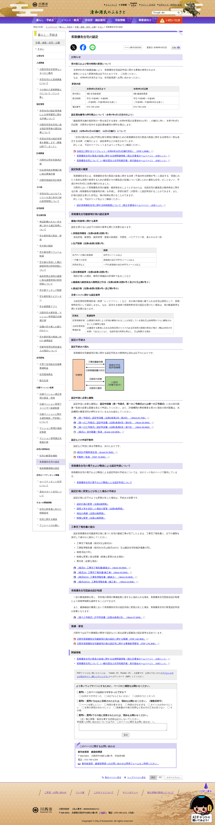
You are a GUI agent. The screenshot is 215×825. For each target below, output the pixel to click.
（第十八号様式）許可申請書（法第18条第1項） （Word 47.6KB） (111, 617)
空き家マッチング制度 (50, 290)
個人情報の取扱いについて (160, 792)
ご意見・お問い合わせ (55, 792)
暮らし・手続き (66, 27)
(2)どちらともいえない (118, 696)
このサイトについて (103, 792)
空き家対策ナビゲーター (50, 298)
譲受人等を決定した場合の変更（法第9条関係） (100, 509)
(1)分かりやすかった (92, 696)
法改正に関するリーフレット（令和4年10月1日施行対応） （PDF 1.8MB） (115, 151)
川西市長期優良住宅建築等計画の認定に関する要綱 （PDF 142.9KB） (112, 639)
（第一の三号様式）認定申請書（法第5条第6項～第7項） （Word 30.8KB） (115, 427)
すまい (101, 27)
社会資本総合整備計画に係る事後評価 (50, 172)
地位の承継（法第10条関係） (91, 513)
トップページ (51, 27)
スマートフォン (173, 777)
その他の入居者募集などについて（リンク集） (50, 93)
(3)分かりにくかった (145, 696)
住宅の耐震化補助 (48, 456)
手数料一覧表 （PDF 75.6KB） (93, 457)
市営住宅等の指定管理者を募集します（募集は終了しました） (50, 143)
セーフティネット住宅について (50, 483)
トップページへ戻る (136, 777)
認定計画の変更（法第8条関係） (93, 504)
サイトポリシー (130, 792)
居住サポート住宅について (50, 494)
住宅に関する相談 (48, 519)
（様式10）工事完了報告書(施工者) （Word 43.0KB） (104, 572)
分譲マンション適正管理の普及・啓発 (50, 396)
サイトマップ (111, 5)
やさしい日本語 (148, 5)
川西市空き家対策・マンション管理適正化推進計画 (50, 316)
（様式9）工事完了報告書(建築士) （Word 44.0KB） (104, 568)
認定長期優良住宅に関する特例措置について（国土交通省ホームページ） (121, 205)
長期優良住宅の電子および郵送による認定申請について (104, 482)
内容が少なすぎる (136, 705)
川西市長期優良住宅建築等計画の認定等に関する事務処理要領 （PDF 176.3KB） (118, 643)
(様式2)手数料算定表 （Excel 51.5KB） (97, 452)
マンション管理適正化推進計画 (50, 440)
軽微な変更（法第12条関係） (91, 518)
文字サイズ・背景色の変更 (170, 5)
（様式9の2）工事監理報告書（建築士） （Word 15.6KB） (107, 577)
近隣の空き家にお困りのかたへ (50, 329)
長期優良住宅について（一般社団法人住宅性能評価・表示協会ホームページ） (123, 160)
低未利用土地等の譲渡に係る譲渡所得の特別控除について (50, 280)
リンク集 (80, 792)
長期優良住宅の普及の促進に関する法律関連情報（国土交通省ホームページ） (123, 156)
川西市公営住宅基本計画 (50, 162)
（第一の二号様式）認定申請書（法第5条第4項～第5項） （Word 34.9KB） (115, 422)
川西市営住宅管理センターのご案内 (50, 71)
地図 (103, 813)
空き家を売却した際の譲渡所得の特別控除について (50, 266)
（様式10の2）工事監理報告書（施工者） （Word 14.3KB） (107, 582)
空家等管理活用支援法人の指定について (50, 349)
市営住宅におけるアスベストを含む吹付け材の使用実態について (50, 198)
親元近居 (43, 380)
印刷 (174, 47)
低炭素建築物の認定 (49, 468)
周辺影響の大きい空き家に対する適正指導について (50, 226)
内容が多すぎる (114, 705)
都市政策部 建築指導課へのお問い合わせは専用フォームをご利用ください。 (120, 763)
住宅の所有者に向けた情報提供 (50, 511)
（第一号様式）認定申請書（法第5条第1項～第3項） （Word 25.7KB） (113, 418)
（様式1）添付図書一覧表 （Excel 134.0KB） (100, 432)
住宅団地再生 (46, 374)
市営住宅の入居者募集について (50, 81)
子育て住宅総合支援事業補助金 (50, 366)
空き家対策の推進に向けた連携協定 (50, 339)
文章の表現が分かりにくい (97, 707)
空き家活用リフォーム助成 (50, 254)
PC (160, 777)
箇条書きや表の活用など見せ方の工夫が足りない (140, 707)
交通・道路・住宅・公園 (85, 27)
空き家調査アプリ (48, 306)
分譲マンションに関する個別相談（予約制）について (50, 418)
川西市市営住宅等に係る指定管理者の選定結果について (50, 129)
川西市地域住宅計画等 (50, 180)
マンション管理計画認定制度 (50, 430)
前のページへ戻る (113, 777)
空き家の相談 (46, 246)
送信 (126, 735)
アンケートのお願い (49, 525)
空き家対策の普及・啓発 (50, 238)
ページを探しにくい (92, 705)
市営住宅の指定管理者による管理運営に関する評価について (50, 115)
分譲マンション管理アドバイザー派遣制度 (50, 406)
